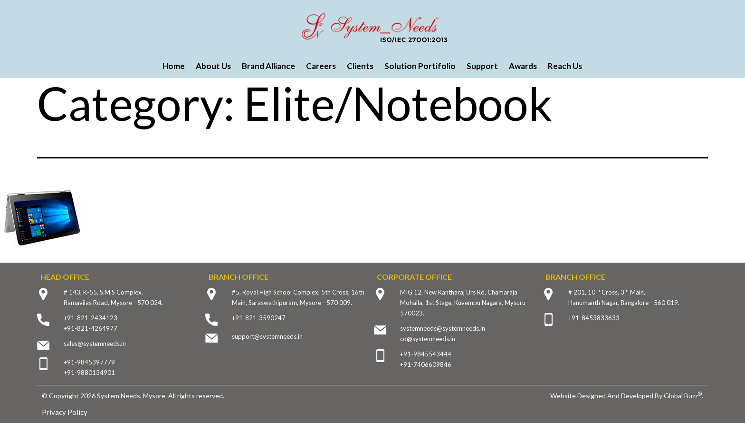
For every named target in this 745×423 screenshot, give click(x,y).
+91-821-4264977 (90, 328)
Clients (360, 66)
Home (173, 66)
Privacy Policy (64, 412)
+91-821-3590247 (259, 318)
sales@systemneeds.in (95, 343)
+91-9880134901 (89, 372)
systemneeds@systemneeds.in (442, 328)
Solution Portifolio (420, 66)
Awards (523, 66)
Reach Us (565, 66)
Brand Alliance (268, 66)
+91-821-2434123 (90, 318)
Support (482, 66)
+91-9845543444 (425, 354)
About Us (213, 66)
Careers (321, 66)
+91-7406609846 (425, 364)
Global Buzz (683, 396)
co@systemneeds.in (427, 339)
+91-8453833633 (594, 318)
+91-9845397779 (89, 362)
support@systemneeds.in (267, 336)
